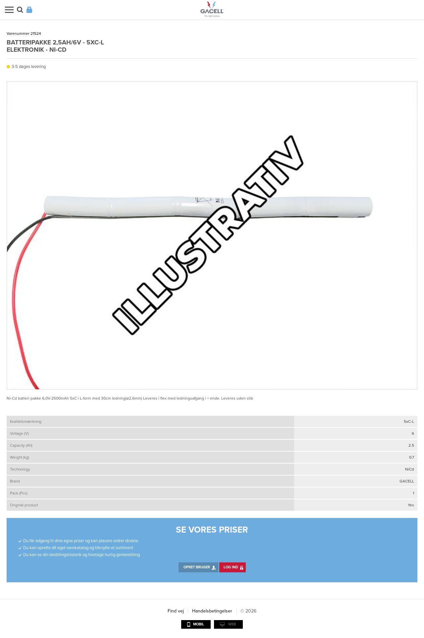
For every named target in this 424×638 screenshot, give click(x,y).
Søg (20, 10)
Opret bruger (197, 567)
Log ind (231, 567)
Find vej (176, 611)
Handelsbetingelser (212, 611)
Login (29, 10)
